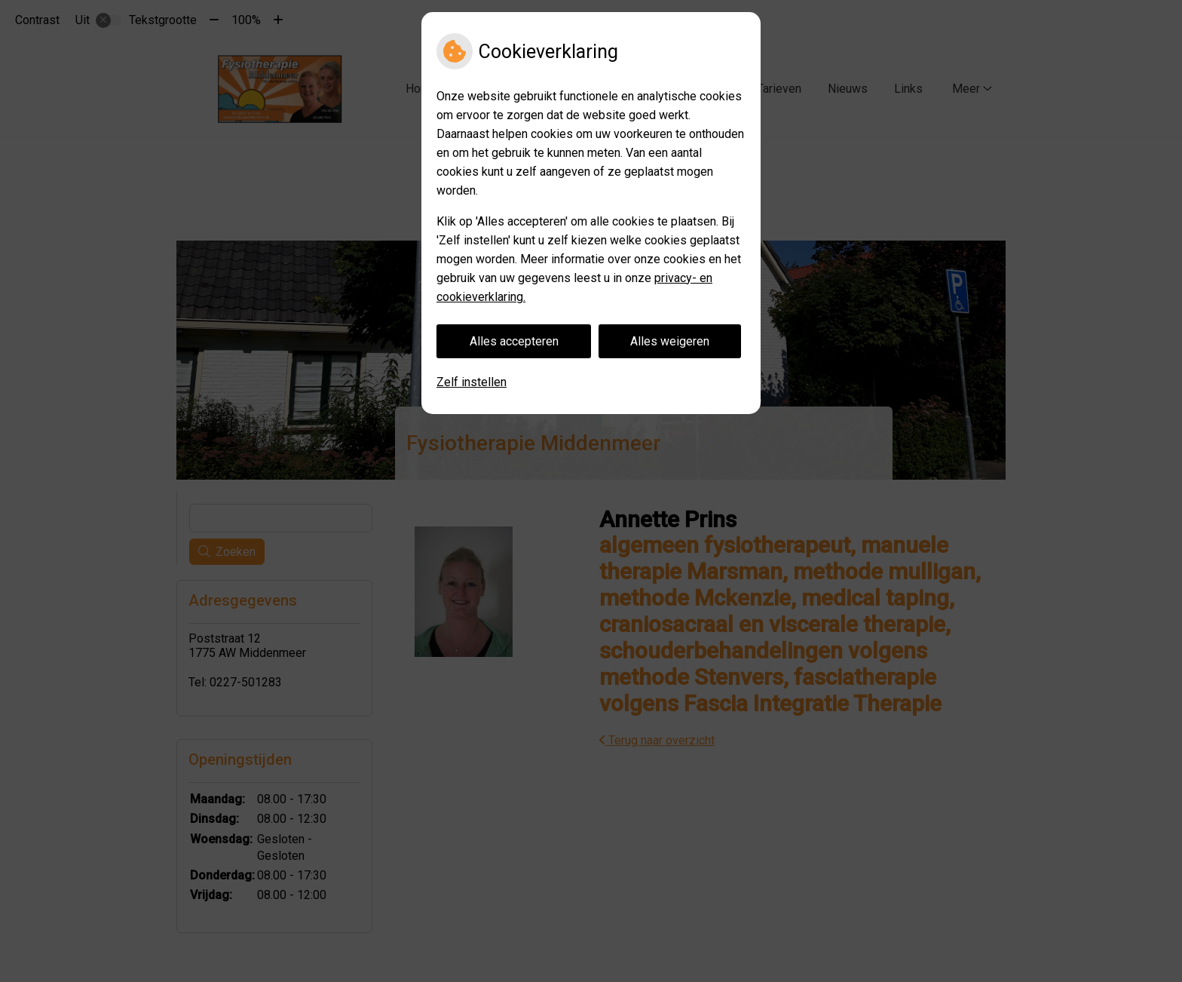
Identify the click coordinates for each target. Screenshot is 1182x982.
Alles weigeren (669, 341)
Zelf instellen (471, 382)
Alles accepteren (514, 341)
